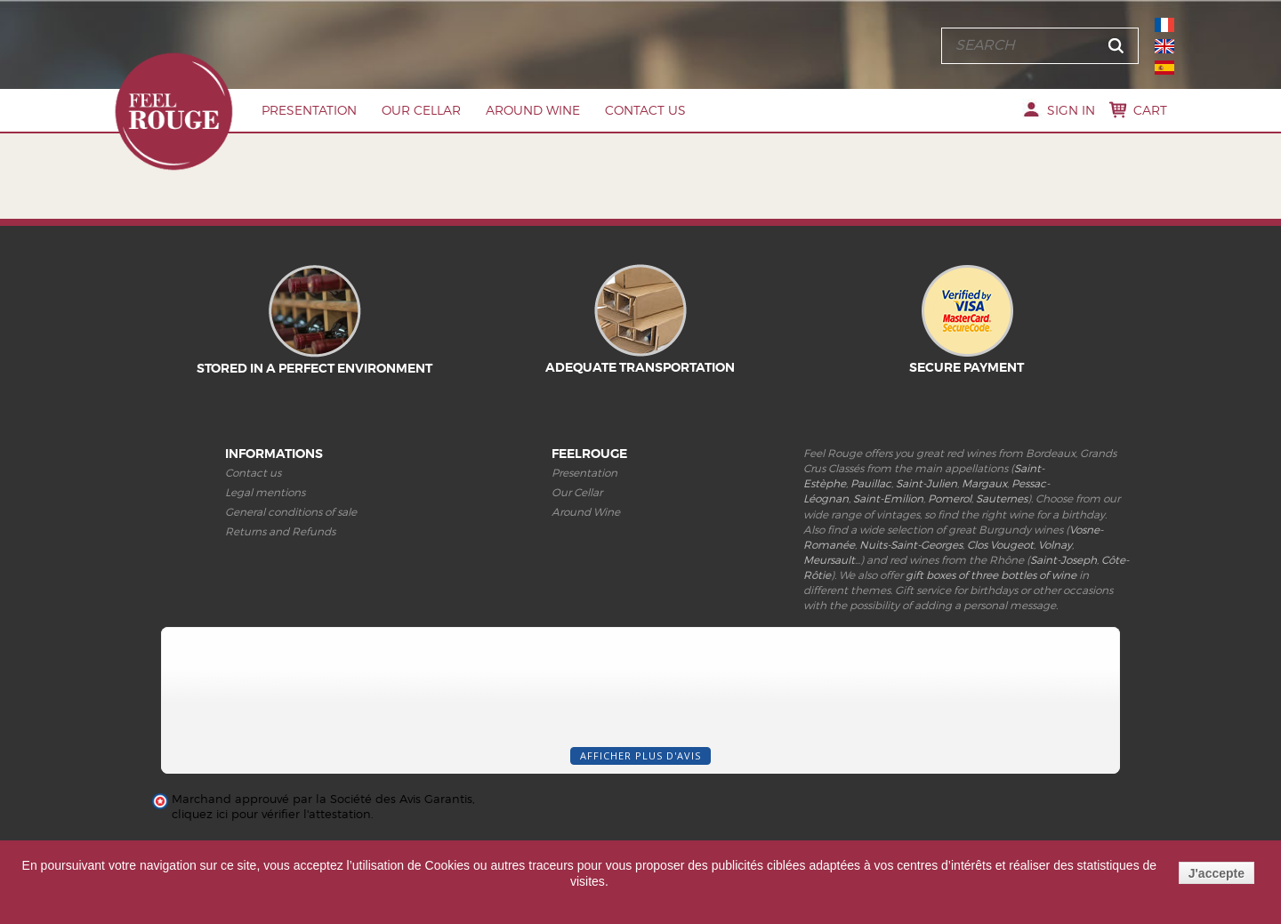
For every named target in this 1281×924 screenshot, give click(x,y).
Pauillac (870, 483)
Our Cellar (421, 109)
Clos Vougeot (1000, 544)
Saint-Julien (926, 483)
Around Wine (533, 109)
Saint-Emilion (888, 498)
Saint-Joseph (1063, 559)
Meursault (829, 559)
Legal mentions (265, 492)
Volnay (1055, 544)
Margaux (984, 483)
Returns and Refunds (280, 531)
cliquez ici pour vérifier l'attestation (271, 814)
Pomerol (949, 498)
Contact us (645, 109)
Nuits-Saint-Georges (911, 544)
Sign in (1071, 109)
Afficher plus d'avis (640, 755)
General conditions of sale (291, 511)
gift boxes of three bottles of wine (991, 575)
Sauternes (1001, 498)
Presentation (309, 109)
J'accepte (1216, 873)
